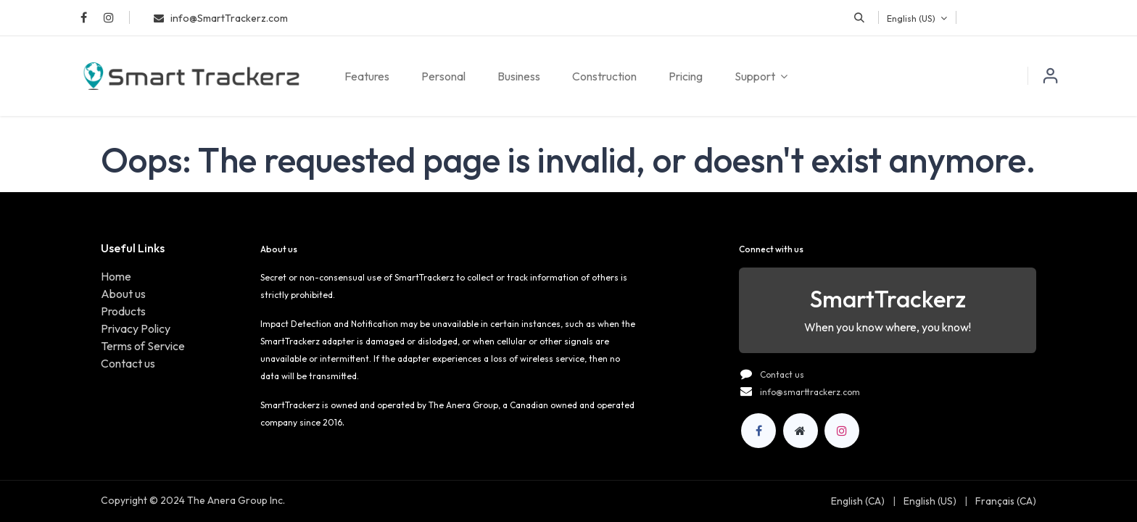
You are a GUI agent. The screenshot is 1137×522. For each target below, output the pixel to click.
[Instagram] (841, 430)
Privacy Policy (135, 328)
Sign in (1050, 76)
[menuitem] (367, 76)
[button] (859, 17)
